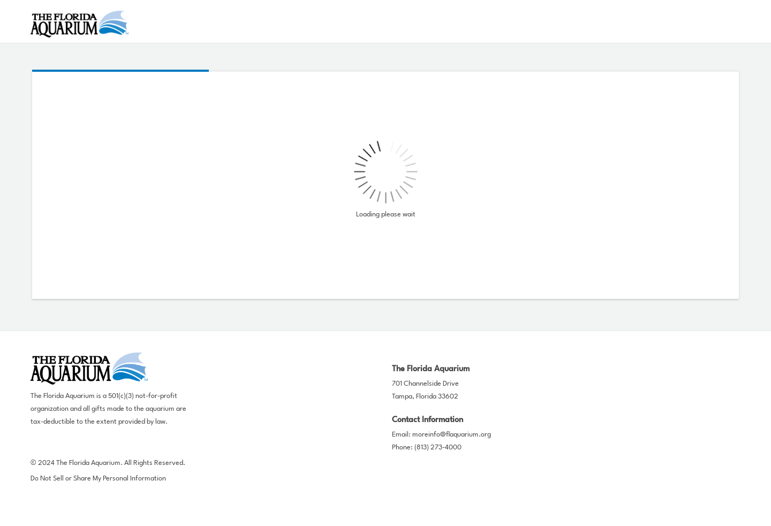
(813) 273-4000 (438, 447)
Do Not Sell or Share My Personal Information (98, 478)
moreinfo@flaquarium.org (451, 434)
